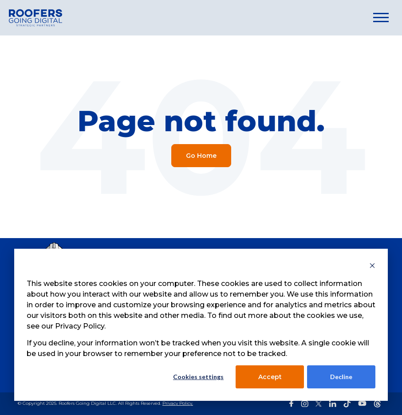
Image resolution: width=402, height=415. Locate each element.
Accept (270, 377)
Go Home (201, 156)
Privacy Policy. (177, 403)
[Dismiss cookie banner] (372, 266)
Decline (341, 376)
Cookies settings (198, 376)
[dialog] (201, 325)
